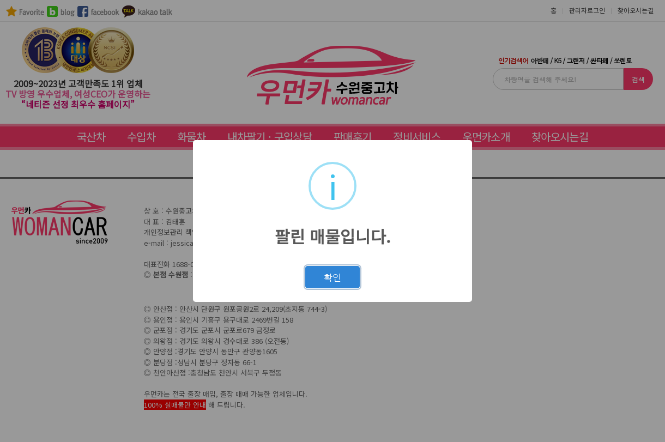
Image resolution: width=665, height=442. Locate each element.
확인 (332, 277)
